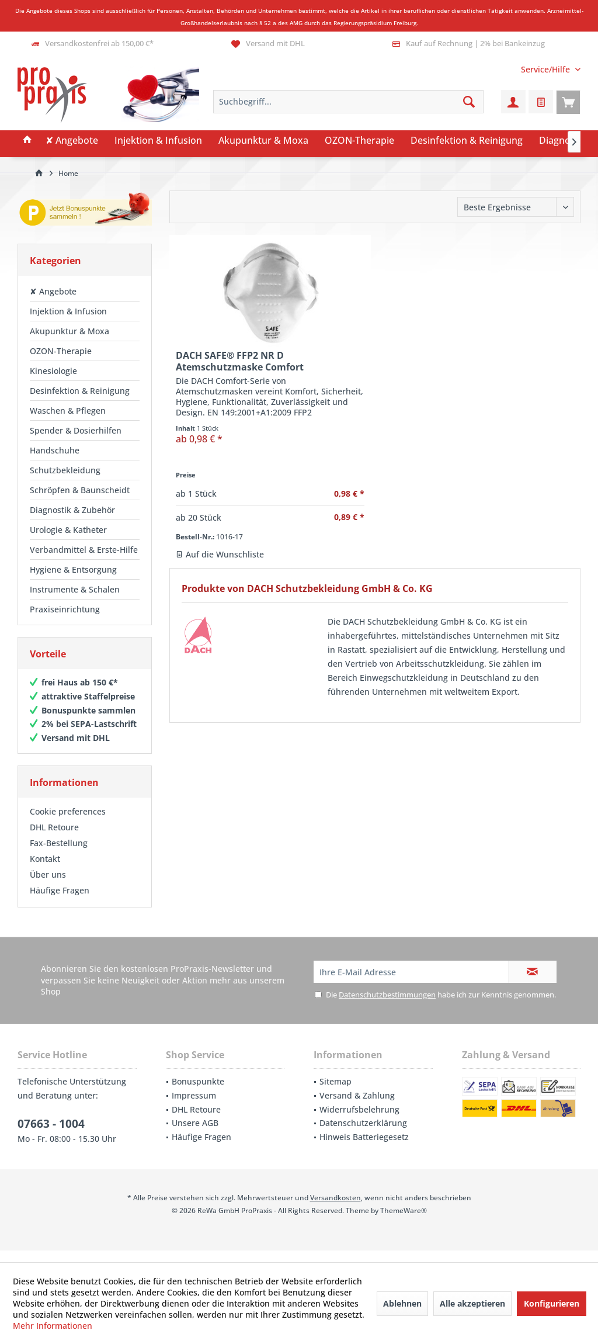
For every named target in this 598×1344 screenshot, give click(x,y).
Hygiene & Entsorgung (73, 569)
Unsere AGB (195, 1134)
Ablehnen (402, 1303)
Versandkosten (335, 1209)
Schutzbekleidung (65, 470)
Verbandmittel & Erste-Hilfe (84, 549)
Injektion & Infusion (68, 311)
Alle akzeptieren (472, 1303)
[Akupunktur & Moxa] (263, 140)
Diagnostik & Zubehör (72, 509)
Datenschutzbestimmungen (387, 1006)
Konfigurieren (551, 1303)
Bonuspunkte (198, 1093)
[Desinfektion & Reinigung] (466, 140)
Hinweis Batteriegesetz (364, 1148)
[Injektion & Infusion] (158, 140)
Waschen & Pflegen (68, 410)
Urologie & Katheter (68, 529)
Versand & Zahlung (357, 1107)
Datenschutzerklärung (363, 1134)
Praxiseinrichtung (65, 609)
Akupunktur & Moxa (69, 331)
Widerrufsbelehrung (359, 1121)
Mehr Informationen (52, 1325)
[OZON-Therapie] (359, 140)
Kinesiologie (53, 370)
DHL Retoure (54, 838)
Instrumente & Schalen (75, 589)
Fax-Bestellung (59, 854)
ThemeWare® (403, 1222)
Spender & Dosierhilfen (75, 430)
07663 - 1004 (51, 1135)
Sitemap (335, 1093)
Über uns (48, 886)
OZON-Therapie (61, 350)
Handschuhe (54, 450)
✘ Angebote (53, 291)
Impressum (194, 1107)
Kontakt (45, 870)
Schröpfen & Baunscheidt (80, 490)
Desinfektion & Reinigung (80, 390)
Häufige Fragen (59, 901)
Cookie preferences (68, 823)
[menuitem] (546, 69)
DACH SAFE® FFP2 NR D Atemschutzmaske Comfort (240, 361)
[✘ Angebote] (71, 140)
